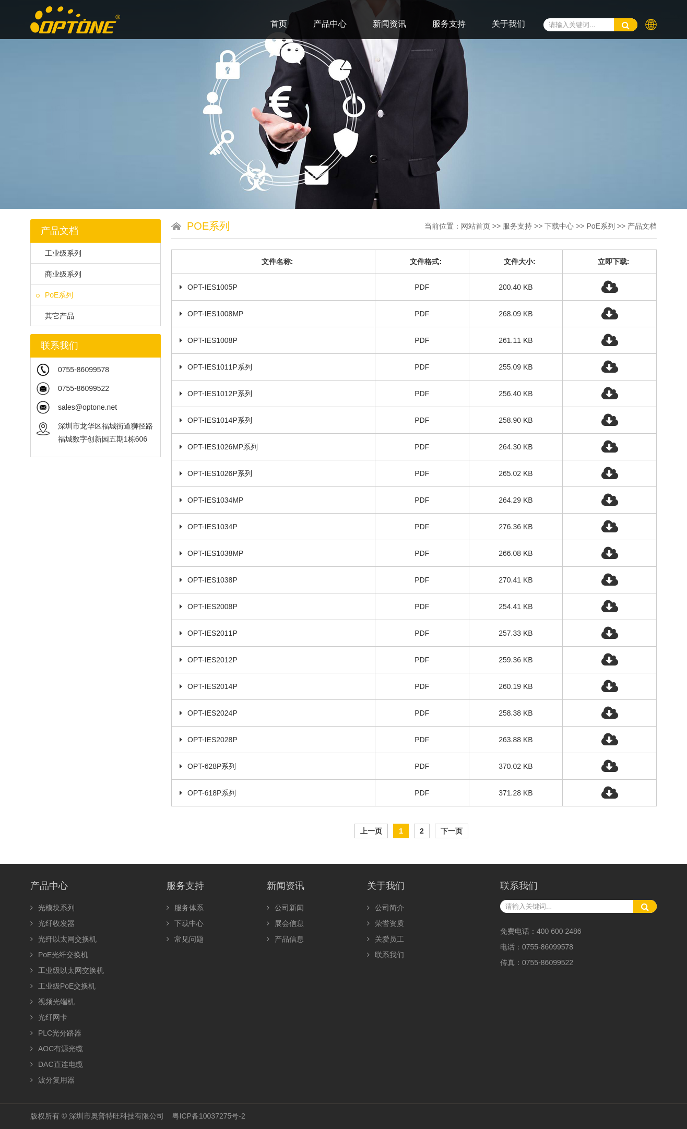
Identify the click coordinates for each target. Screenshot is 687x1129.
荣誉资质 (385, 923)
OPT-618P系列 (208, 793)
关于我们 (508, 23)
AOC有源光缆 (56, 1048)
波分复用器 (52, 1080)
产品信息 (285, 939)
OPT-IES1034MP (211, 500)
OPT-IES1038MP (211, 553)
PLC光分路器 (55, 1033)
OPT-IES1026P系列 (216, 473)
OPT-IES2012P (209, 660)
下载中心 (559, 226)
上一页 (371, 831)
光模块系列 (52, 908)
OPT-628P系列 (208, 766)
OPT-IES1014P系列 (216, 420)
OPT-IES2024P (209, 713)
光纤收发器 (52, 923)
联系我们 (385, 954)
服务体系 (185, 908)
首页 (278, 23)
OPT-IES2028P (209, 739)
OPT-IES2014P (209, 686)
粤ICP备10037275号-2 (208, 1116)
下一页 (452, 831)
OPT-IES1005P (209, 287)
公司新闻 (285, 908)
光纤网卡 (48, 1017)
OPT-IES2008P (209, 606)
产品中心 (330, 23)
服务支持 (449, 23)
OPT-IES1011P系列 (216, 367)
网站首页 (475, 226)
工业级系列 (58, 253)
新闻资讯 (389, 23)
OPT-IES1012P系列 (216, 393)
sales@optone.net (87, 407)
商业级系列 (58, 274)
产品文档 (642, 226)
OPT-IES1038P (209, 580)
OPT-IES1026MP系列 (219, 447)
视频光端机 (52, 1001)
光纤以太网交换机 (63, 939)
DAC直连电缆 (56, 1064)
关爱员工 (385, 939)
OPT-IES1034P (209, 526)
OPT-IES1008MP (211, 314)
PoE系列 (54, 295)
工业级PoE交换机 (63, 986)
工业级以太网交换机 (67, 970)
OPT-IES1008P (209, 340)
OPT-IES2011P (209, 633)
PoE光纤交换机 (59, 954)
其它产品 (55, 316)
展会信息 (285, 923)
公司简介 (385, 908)
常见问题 (185, 939)
